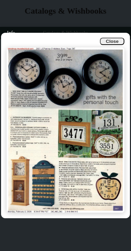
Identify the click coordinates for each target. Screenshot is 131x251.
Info (11, 33)
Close (112, 41)
